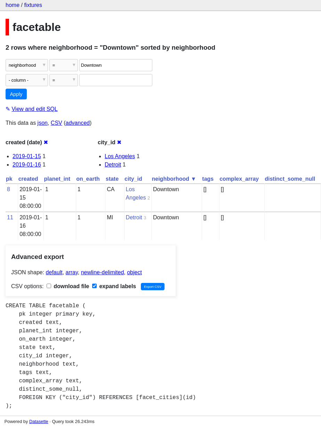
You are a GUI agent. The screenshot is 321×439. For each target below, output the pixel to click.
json (43, 123)
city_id (133, 179)
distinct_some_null (290, 179)
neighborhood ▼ (174, 179)
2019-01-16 (27, 165)
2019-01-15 (27, 156)
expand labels (114, 286)
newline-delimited (102, 272)
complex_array (239, 179)
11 (10, 217)
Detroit (113, 165)
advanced (78, 123)
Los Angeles (120, 156)
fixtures (33, 5)
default (54, 272)
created (28, 179)
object (134, 272)
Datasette (38, 421)
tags (208, 179)
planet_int (57, 179)
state (112, 179)
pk (9, 179)
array (72, 272)
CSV (56, 123)
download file (68, 286)
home (12, 5)
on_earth (88, 179)
